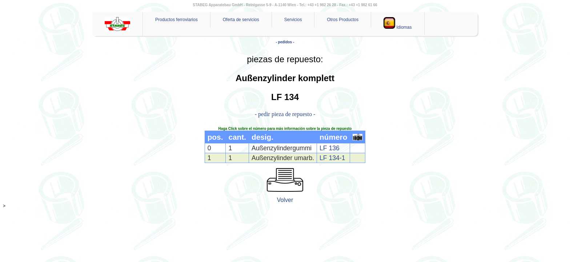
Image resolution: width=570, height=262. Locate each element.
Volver (285, 200)
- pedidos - (285, 42)
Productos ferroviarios (176, 19)
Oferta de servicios (241, 19)
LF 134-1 (332, 158)
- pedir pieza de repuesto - (285, 114)
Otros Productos (342, 19)
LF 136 (330, 148)
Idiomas (398, 23)
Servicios (293, 19)
